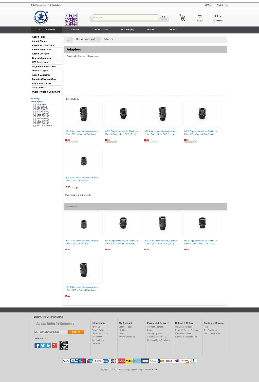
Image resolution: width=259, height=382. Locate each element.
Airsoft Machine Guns (43, 45)
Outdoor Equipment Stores (51, 317)
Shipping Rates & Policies (158, 340)
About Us (96, 327)
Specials (75, 29)
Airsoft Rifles (38, 37)
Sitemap (155, 369)
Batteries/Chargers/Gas (44, 79)
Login (121, 327)
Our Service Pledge (183, 327)
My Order (123, 330)
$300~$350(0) (43, 121)
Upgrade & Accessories (44, 66)
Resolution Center (183, 333)
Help (206, 327)
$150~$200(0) (43, 114)
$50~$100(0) (42, 109)
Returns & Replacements (186, 337)
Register (128, 327)
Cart (182, 20)
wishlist (200, 21)
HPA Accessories (41, 62)
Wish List (123, 333)
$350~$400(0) (43, 123)
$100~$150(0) (43, 111)
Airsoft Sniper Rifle (42, 49)
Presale (150, 29)
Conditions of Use (100, 333)
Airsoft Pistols (39, 41)
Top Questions (210, 330)
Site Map (96, 343)
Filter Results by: (72, 99)
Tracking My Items (127, 337)
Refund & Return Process (186, 330)
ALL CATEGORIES (46, 29)
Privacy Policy (98, 330)
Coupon (150, 330)
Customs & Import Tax (157, 337)
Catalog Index (98, 340)
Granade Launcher (41, 58)
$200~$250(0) (43, 116)
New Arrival (72, 206)
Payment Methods (155, 327)
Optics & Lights (40, 70)
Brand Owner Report (213, 333)
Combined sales (100, 29)
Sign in (45, 5)
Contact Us (97, 337)
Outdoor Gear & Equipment (46, 92)
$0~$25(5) (41, 104)
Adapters (108, 39)
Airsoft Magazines (41, 75)
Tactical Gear (38, 87)
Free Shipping (127, 29)
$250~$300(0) (43, 118)
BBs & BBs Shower (42, 83)
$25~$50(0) (42, 107)
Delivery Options (154, 333)
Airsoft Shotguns (40, 53)
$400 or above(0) (44, 125)
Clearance (172, 29)
